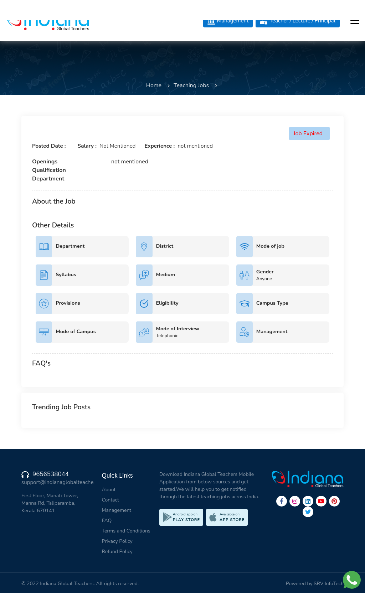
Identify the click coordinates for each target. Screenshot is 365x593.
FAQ (107, 520)
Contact (110, 500)
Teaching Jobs (191, 85)
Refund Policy (117, 551)
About (109, 489)
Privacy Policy (117, 541)
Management (117, 510)
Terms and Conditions (126, 531)
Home (153, 85)
